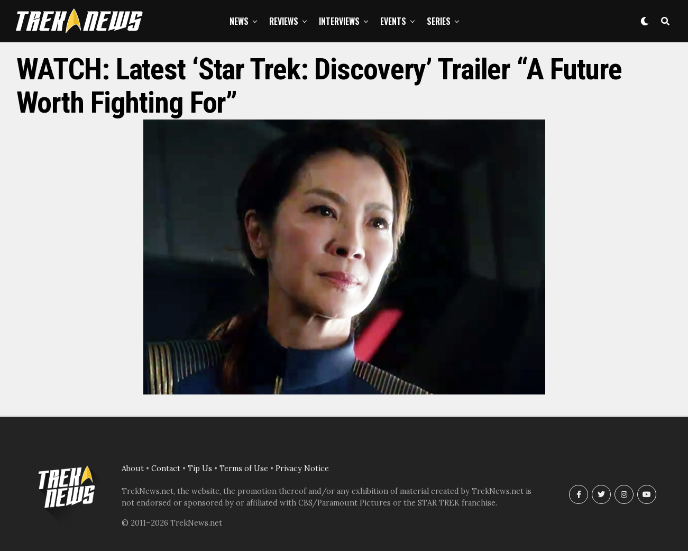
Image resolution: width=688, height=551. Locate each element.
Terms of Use (243, 468)
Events (393, 21)
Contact (165, 468)
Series (439, 21)
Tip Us (200, 468)
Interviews (339, 21)
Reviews (283, 21)
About (133, 468)
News (239, 21)
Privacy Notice (302, 468)
